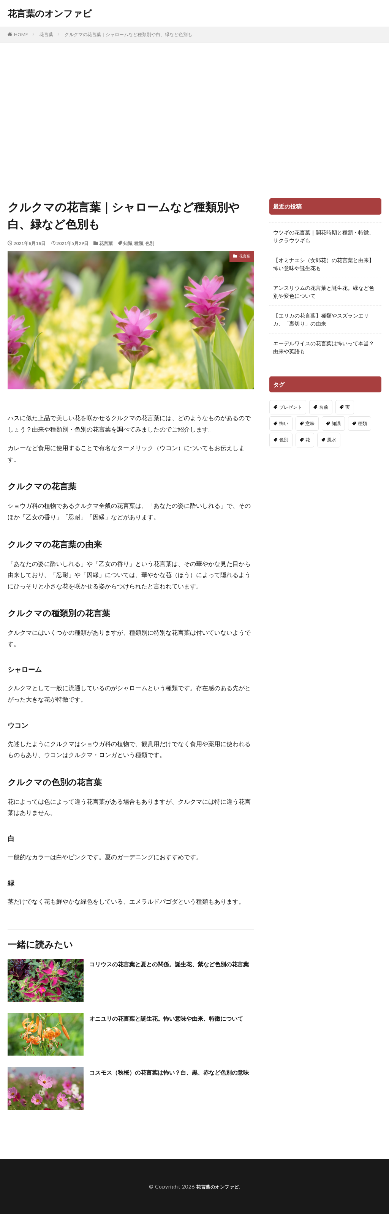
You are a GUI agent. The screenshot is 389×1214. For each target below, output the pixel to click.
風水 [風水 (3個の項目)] (331, 440)
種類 (138, 243)
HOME (21, 34)
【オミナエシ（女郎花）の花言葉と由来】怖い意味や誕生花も (323, 264)
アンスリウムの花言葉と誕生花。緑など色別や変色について (323, 292)
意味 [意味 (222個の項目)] (310, 423)
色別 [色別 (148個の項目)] (283, 440)
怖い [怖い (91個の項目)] (283, 423)
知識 (127, 243)
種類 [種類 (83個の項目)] (362, 423)
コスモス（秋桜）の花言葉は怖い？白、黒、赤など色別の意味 (171, 1077)
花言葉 (46, 34)
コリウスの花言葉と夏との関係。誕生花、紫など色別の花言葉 (171, 969)
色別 (149, 243)
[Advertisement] (194, 118)
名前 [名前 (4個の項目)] (323, 407)
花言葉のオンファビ (50, 13)
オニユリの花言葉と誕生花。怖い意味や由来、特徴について (171, 1023)
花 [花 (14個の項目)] (307, 440)
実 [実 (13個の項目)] (347, 407)
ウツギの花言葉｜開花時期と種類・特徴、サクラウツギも (323, 236)
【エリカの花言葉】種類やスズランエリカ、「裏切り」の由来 (321, 319)
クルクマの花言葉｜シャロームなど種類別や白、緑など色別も (128, 34)
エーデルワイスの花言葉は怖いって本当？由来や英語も (323, 347)
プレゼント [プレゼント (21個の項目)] (290, 407)
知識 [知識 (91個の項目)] (336, 423)
